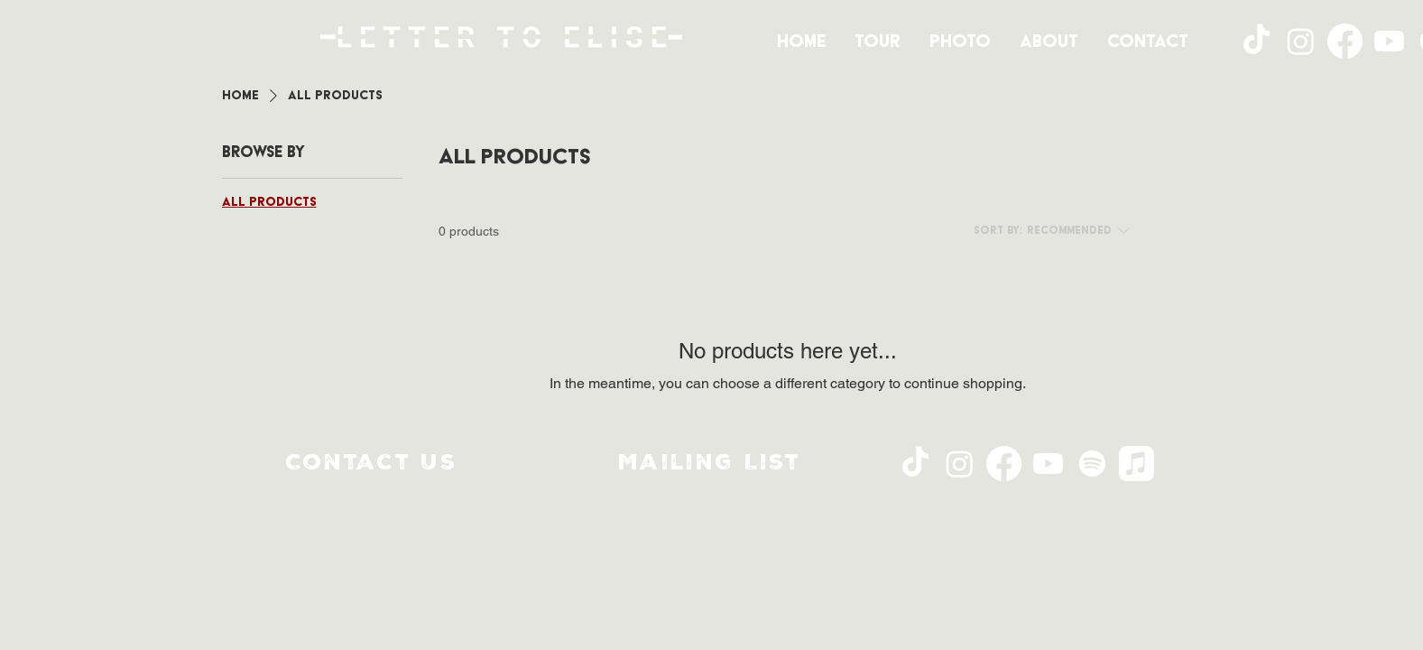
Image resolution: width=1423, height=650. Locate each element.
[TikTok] (1256, 41)
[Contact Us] (373, 464)
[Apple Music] (1136, 463)
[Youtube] (1389, 41)
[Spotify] (1092, 463)
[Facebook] (1345, 41)
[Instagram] (1300, 41)
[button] (712, 464)
